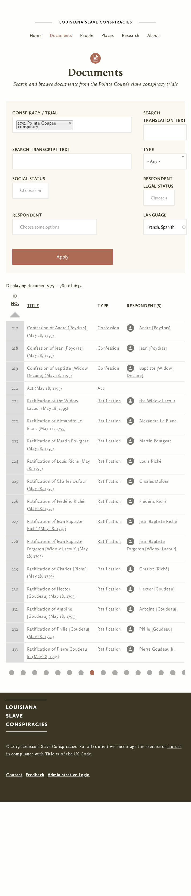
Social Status (28, 178)
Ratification (109, 400)
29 (126, 671)
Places (108, 35)
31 (149, 671)
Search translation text (164, 116)
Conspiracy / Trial (35, 112)
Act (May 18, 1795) (44, 388)
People (86, 35)
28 (115, 671)
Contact (14, 774)
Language (155, 215)
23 (58, 671)
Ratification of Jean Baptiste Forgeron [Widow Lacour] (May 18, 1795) (57, 549)
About (153, 35)
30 (138, 671)
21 (35, 671)
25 (81, 671)
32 (161, 671)
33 (172, 671)
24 (69, 671)
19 (12, 671)
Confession (108, 327)
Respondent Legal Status (158, 182)
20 (23, 671)
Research (130, 35)
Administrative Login (69, 774)
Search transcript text (41, 149)
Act (101, 388)
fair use (174, 747)
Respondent (27, 215)
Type (148, 149)
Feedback (35, 774)
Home (36, 35)
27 (103, 671)
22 (46, 671)
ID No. (15, 304)
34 (184, 671)
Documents (61, 35)
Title (33, 305)
